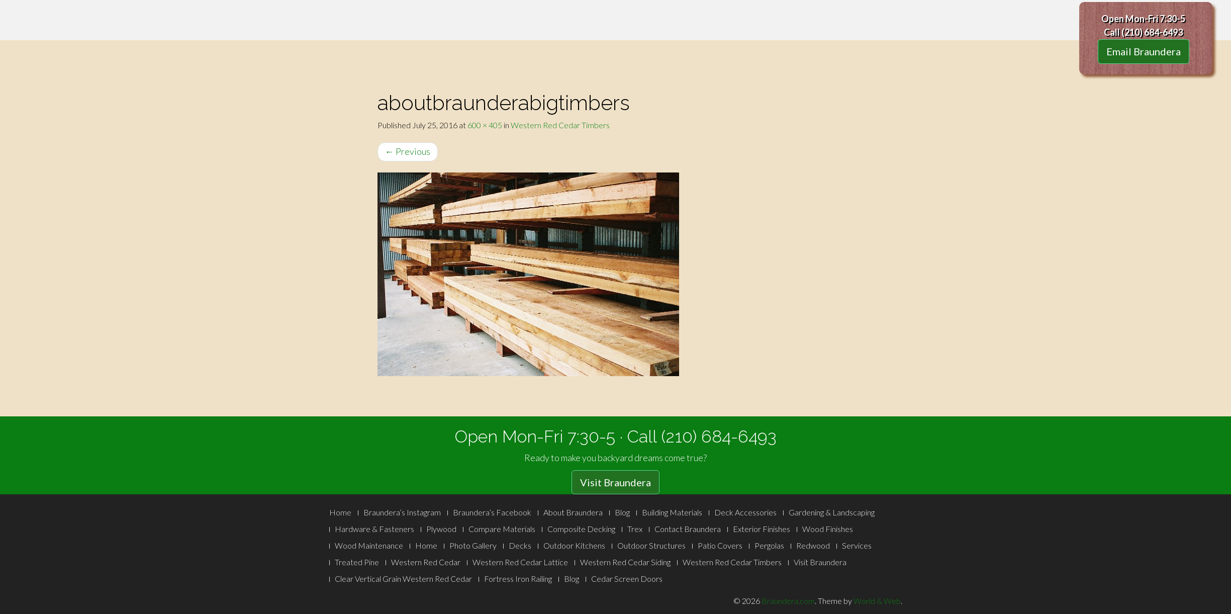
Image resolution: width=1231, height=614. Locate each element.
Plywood (441, 529)
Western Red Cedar (425, 562)
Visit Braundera (615, 482)
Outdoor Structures (651, 545)
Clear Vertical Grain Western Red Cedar (403, 578)
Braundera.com (788, 600)
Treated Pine (357, 562)
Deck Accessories (745, 512)
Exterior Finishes (761, 529)
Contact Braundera (687, 529)
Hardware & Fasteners (374, 529)
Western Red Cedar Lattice (520, 562)
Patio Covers (720, 545)
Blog (622, 512)
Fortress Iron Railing (518, 578)
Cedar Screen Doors (626, 578)
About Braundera (573, 512)
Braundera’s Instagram (402, 512)
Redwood (813, 545)
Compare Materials (501, 529)
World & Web (877, 600)
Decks (520, 545)
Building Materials (672, 512)
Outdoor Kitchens (574, 545)
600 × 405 (484, 125)
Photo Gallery (473, 545)
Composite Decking (581, 529)
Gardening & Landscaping (832, 512)
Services (857, 545)
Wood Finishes (827, 529)
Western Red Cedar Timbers (560, 125)
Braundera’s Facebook (492, 512)
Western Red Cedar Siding (625, 562)
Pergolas (769, 545)
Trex (634, 529)
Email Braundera (1143, 51)
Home (340, 512)
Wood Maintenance (369, 545)
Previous (407, 151)
